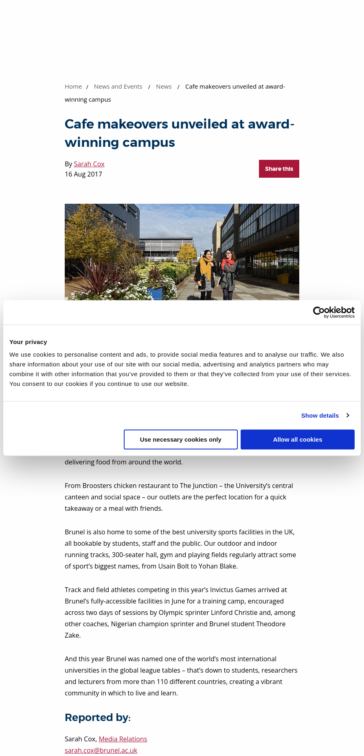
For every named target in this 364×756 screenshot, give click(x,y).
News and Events (118, 86)
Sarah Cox (89, 163)
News (164, 86)
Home (73, 86)
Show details (320, 415)
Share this (279, 168)
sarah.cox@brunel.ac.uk (101, 750)
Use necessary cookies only (180, 439)
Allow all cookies (297, 439)
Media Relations (123, 738)
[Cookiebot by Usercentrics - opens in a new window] (319, 312)
